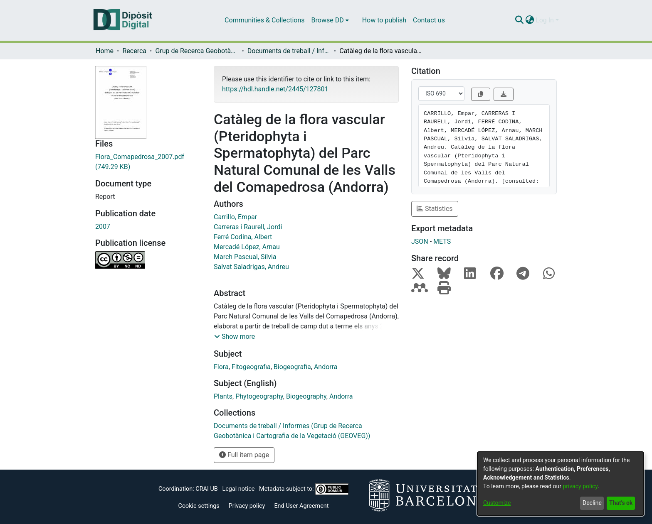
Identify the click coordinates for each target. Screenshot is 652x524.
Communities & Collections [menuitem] (264, 20)
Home (105, 51)
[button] (234, 336)
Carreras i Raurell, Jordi (248, 227)
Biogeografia (292, 367)
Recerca (134, 51)
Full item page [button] (244, 455)
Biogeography (306, 396)
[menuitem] (330, 20)
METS (442, 241)
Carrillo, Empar (235, 217)
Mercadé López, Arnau (247, 247)
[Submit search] (519, 20)
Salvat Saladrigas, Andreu (251, 267)
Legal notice (238, 488)
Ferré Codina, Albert (243, 237)
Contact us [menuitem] (429, 20)
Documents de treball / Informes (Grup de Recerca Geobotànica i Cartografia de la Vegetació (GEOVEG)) (289, 51)
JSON (419, 241)
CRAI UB (206, 488)
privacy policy (580, 486)
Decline (592, 503)
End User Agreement (301, 505)
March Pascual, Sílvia (245, 257)
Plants (223, 396)
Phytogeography (259, 396)
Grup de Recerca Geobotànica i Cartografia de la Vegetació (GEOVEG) (196, 51)
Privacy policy (247, 505)
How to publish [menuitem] (384, 20)
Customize (497, 503)
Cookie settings (199, 505)
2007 (102, 226)
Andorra (326, 367)
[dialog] (560, 484)
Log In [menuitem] (545, 20)
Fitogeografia (251, 367)
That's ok (620, 503)
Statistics (435, 209)
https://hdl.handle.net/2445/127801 (275, 89)
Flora (221, 367)
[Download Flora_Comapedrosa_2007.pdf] (148, 162)
